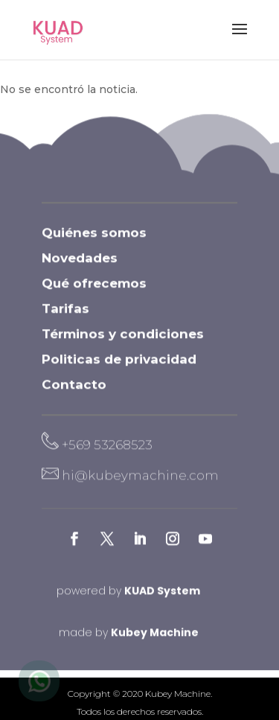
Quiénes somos (94, 242)
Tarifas (65, 318)
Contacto (74, 394)
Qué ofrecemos (94, 293)
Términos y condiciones (123, 344)
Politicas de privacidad (119, 369)
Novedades (80, 268)
